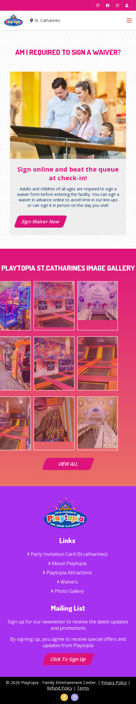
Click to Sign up (68, 659)
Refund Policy (59, 688)
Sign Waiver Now (40, 221)
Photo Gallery (67, 591)
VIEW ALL (68, 464)
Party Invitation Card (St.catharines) (67, 554)
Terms (83, 688)
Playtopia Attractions (67, 572)
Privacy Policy (114, 682)
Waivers (67, 582)
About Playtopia (67, 563)
